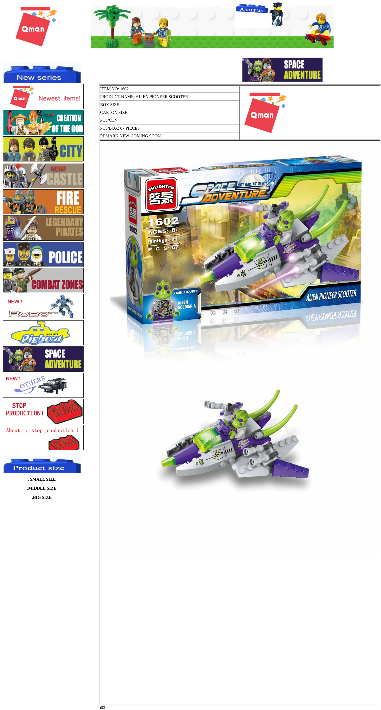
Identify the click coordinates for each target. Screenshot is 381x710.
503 (102, 707)
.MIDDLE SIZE (41, 488)
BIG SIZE (42, 497)
